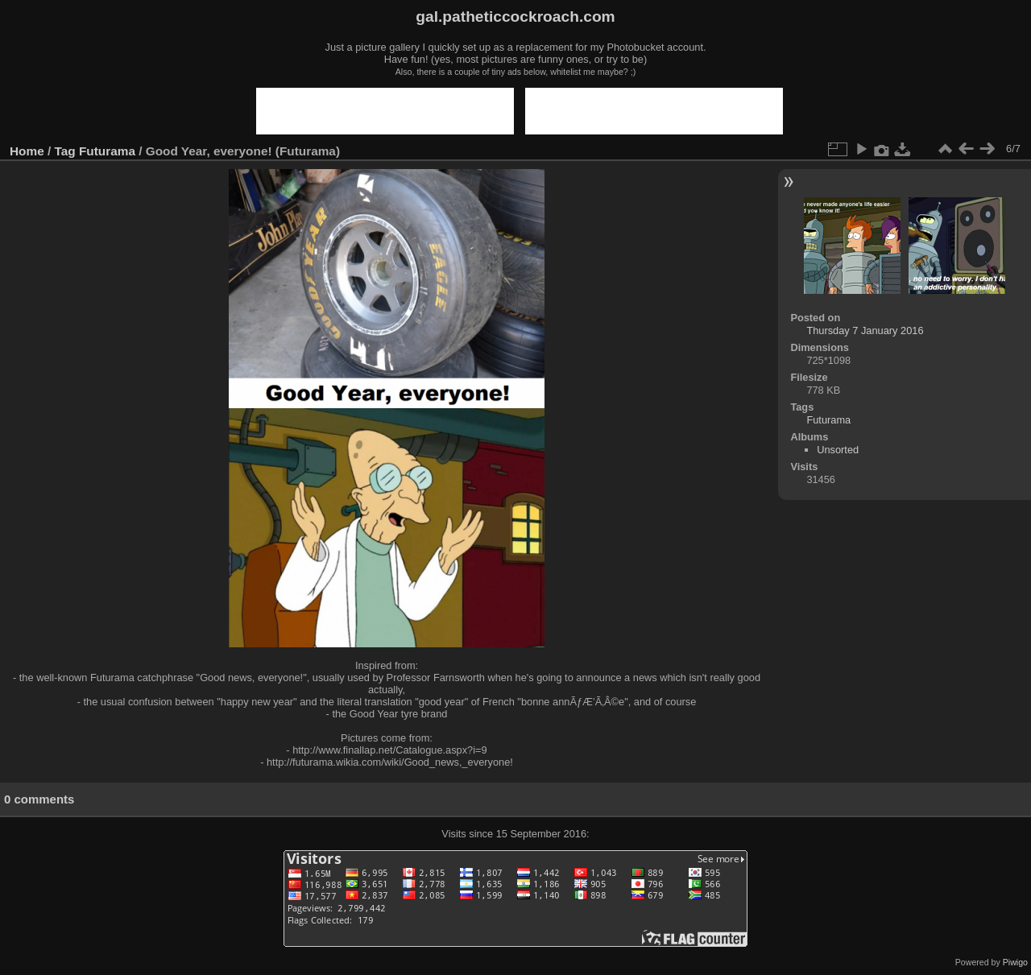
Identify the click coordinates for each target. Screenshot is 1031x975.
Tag (65, 151)
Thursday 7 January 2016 (864, 330)
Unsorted (838, 450)
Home (27, 151)
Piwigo (1015, 962)
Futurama (107, 151)
